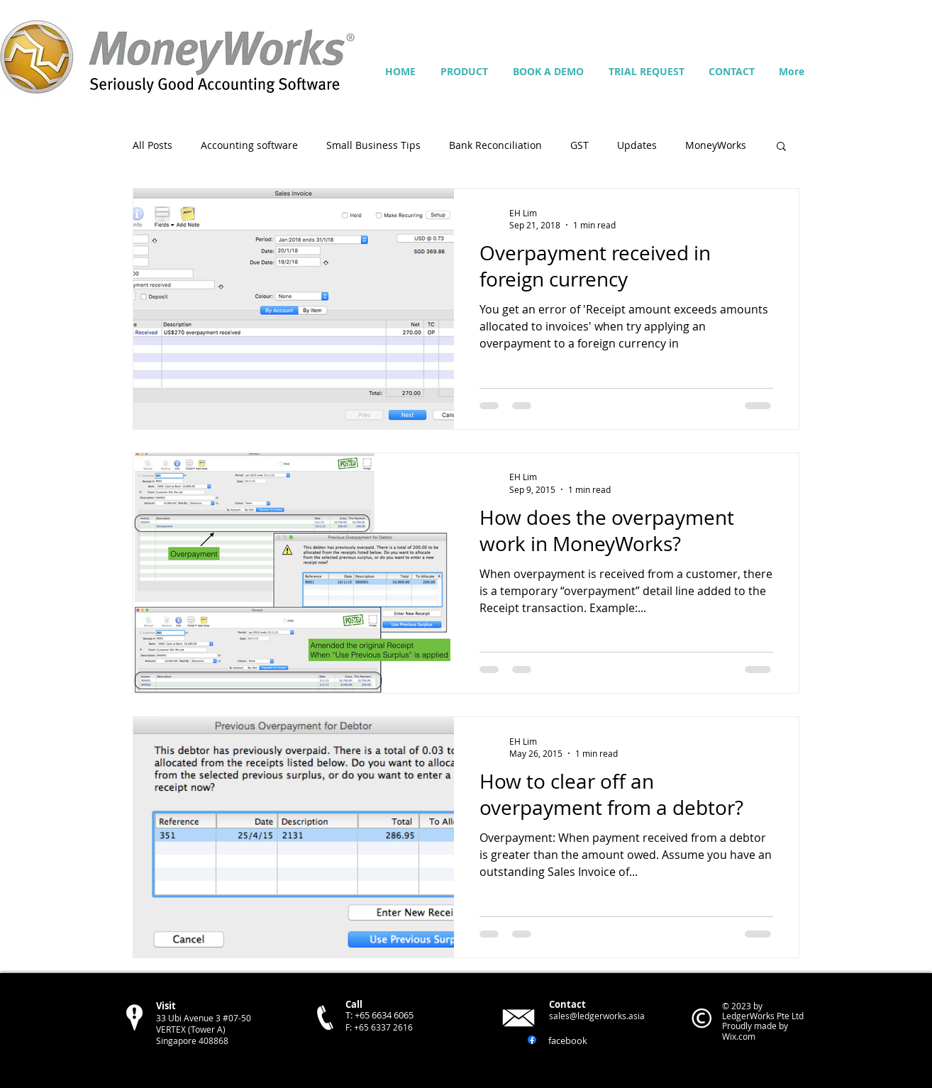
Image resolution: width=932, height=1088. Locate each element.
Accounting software (249, 145)
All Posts (152, 145)
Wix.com (738, 1036)
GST (579, 145)
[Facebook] (532, 1039)
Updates (637, 145)
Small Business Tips (373, 145)
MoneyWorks (715, 145)
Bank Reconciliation (495, 145)
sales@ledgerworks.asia (597, 1015)
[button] (781, 147)
